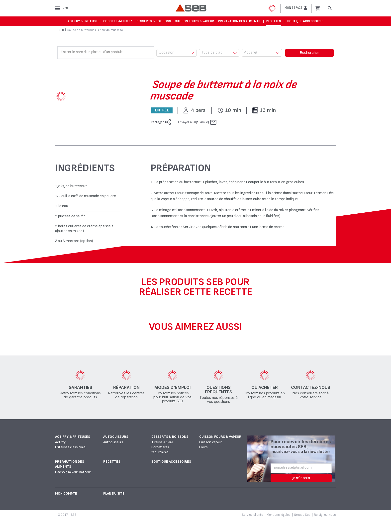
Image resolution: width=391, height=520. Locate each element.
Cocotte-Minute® (117, 21)
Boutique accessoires (305, 21)
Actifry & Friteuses (83, 21)
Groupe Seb (302, 515)
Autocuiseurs (115, 436)
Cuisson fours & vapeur (194, 21)
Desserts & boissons (153, 21)
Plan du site (113, 493)
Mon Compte (66, 493)
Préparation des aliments (239, 21)
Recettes (273, 21)
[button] (296, 8)
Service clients (252, 515)
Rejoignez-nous (325, 515)
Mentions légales (279, 515)
